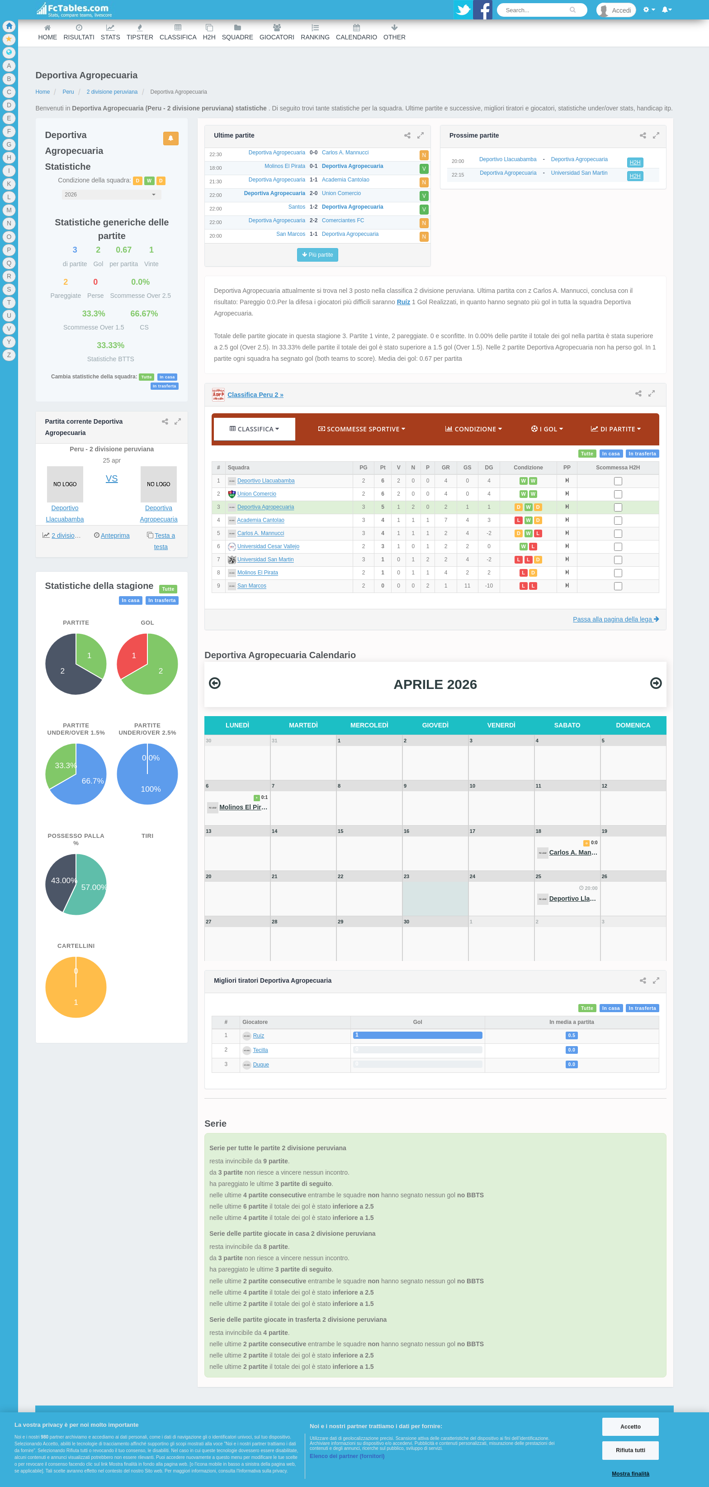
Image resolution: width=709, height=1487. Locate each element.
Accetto (630, 1427)
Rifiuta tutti (630, 1450)
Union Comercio (256, 494)
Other (394, 32)
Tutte (146, 377)
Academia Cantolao (260, 520)
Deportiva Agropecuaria (265, 507)
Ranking (315, 32)
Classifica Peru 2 (255, 394)
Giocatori (277, 32)
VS (112, 478)
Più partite (317, 255)
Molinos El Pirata (257, 573)
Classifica (178, 32)
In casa (167, 377)
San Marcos (251, 586)
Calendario (356, 32)
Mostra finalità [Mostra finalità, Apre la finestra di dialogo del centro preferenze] (630, 1474)
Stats (110, 32)
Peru (68, 92)
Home (47, 32)
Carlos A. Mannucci (260, 534)
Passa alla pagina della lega (616, 619)
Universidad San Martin (265, 560)
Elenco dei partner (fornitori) (347, 1456)
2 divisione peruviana (112, 92)
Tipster (140, 32)
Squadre (237, 32)
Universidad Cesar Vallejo (268, 547)
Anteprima (115, 535)
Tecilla (260, 1050)
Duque (261, 1064)
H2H (209, 32)
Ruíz (404, 302)
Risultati (78, 32)
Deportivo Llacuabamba (266, 481)
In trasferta (164, 386)
